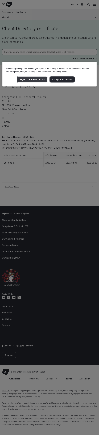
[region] (49, 74)
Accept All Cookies (62, 79)
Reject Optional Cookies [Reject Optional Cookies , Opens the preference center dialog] (32, 79)
